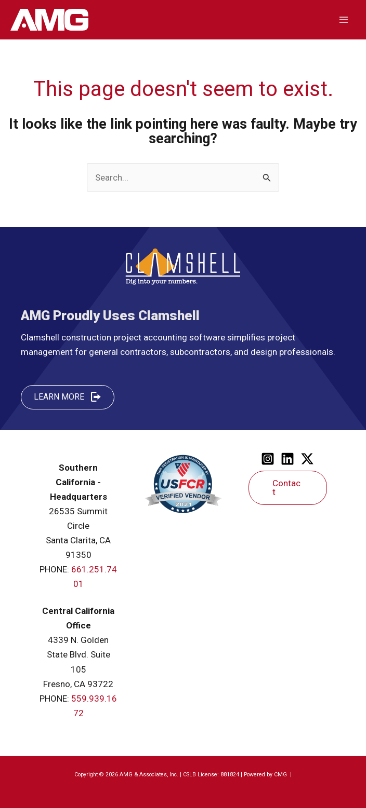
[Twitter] (307, 458)
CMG (281, 774)
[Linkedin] (287, 458)
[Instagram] (267, 458)
